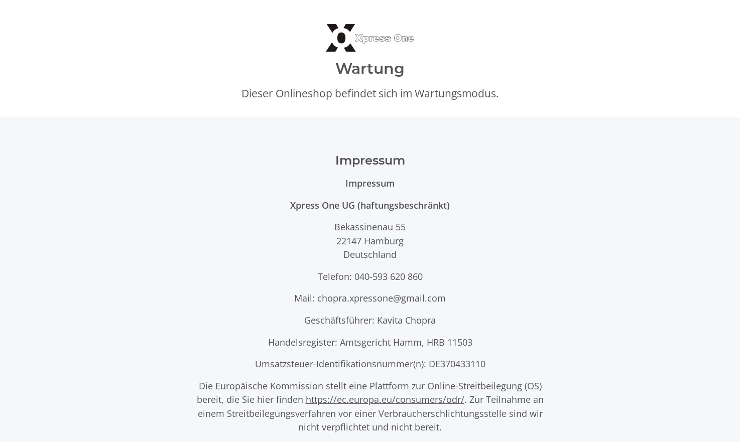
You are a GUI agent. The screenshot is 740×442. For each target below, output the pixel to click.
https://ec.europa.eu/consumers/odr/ (385, 399)
